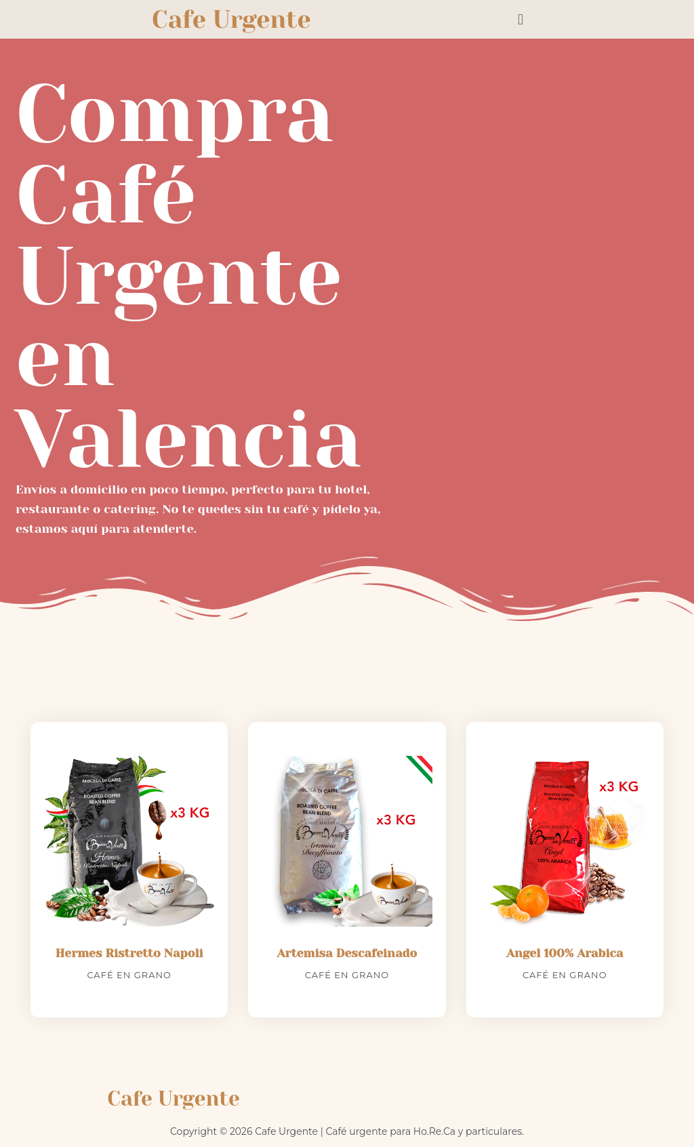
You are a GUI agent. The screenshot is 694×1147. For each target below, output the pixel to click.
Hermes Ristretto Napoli (129, 953)
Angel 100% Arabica (565, 953)
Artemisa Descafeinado (347, 953)
